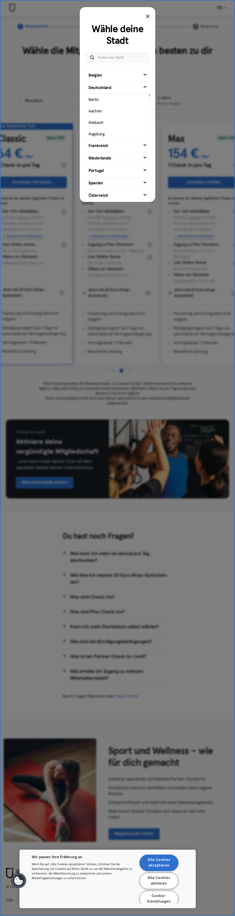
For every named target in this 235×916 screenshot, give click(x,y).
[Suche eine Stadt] (117, 57)
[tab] (117, 75)
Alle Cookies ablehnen (159, 880)
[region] (108, 879)
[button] (19, 880)
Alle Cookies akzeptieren (159, 862)
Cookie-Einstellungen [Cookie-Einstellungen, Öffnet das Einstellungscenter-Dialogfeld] (158, 898)
